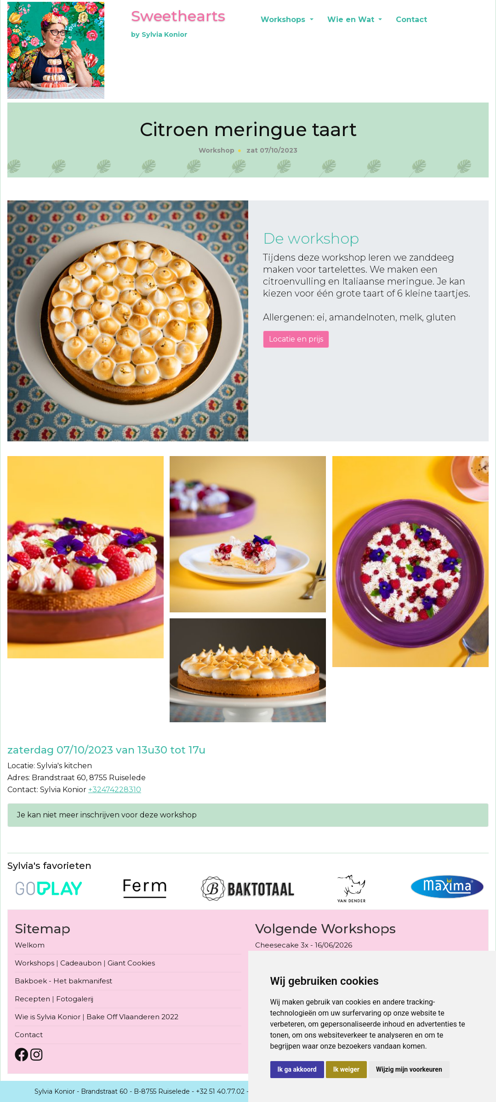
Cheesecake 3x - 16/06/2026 (303, 945)
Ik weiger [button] (346, 1069)
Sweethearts (178, 16)
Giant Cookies (131, 963)
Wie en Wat (351, 19)
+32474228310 (114, 789)
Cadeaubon (81, 963)
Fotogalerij (74, 998)
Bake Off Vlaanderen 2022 (132, 1016)
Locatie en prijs (296, 339)
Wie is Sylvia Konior (47, 1016)
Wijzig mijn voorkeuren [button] (409, 1069)
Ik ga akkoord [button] (297, 1069)
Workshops (284, 19)
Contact (411, 19)
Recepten (32, 998)
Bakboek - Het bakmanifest (63, 980)
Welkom (30, 945)
